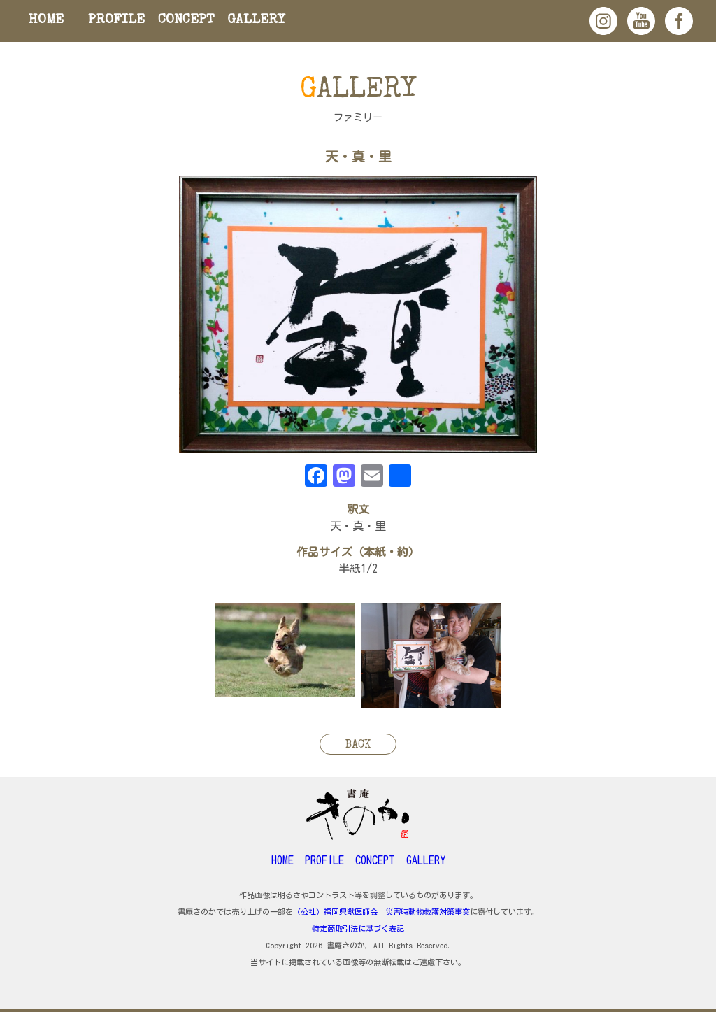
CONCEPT (186, 20)
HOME (46, 20)
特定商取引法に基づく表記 (358, 928)
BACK (358, 745)
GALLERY (256, 20)
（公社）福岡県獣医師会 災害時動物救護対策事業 (381, 911)
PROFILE (116, 20)
